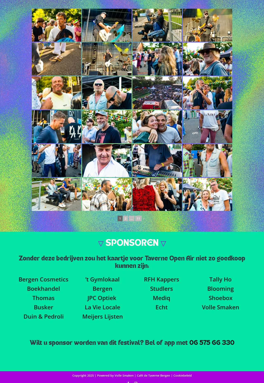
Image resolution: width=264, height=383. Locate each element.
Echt (162, 307)
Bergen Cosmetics (43, 279)
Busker (43, 307)
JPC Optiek (101, 298)
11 (138, 218)
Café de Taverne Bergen (154, 375)
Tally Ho (220, 279)
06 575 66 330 (212, 343)
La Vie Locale (102, 307)
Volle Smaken (220, 307)
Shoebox (220, 298)
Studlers (161, 288)
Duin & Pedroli (44, 316)
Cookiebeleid (182, 375)
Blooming (220, 288)
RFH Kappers (161, 279)
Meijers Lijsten (102, 316)
